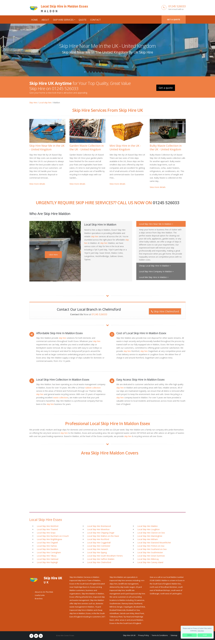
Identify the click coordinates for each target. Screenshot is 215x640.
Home (34, 19)
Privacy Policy (143, 635)
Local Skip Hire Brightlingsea (49, 539)
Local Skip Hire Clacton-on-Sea (151, 532)
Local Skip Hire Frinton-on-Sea (150, 546)
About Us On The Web (44, 592)
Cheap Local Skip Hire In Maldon (155, 265)
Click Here (53, 254)
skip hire (94, 236)
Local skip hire (45, 102)
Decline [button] (189, 635)
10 (112, 72)
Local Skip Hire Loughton (148, 529)
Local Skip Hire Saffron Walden (100, 559)
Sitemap (174, 635)
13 (121, 72)
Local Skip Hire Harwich (97, 549)
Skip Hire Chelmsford (165, 311)
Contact (95, 19)
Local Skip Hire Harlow (47, 546)
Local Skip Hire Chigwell (47, 542)
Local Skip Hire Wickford (47, 526)
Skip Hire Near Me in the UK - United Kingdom (107, 45)
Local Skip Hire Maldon (147, 526)
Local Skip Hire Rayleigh (47, 562)
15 (127, 72)
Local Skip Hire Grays (46, 532)
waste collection (60, 397)
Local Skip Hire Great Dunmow (151, 555)
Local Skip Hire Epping (97, 552)
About (45, 19)
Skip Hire (33, 102)
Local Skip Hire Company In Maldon (156, 271)
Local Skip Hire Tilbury (46, 555)
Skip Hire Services (63, 19)
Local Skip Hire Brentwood (99, 526)
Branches (39, 598)
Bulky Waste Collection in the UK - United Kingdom (166, 147)
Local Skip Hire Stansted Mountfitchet (154, 542)
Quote (82, 19)
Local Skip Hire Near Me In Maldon (156, 223)
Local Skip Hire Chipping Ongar (100, 532)
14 (124, 72)
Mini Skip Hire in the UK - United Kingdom (125, 147)
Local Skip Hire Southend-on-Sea (151, 549)
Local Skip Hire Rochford (98, 539)
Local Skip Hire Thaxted (47, 529)
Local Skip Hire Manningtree (149, 536)
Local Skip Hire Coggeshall (99, 542)
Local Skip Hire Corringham (49, 552)
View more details (37, 184)
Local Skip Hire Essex (45, 519)
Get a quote (173, 19)
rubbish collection (93, 387)
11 (115, 72)
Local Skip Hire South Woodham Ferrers (105, 555)
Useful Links (40, 595)
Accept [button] (205, 635)
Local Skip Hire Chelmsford (99, 562)
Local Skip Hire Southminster (150, 552)
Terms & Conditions (160, 635)
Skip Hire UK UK (129, 635)
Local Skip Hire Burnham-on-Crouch (53, 536)
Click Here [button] (201, 630)
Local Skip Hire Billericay (148, 559)
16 (130, 72)
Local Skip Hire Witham (147, 539)
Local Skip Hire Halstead (47, 559)
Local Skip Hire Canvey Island (150, 562)
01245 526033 (177, 6)
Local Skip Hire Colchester (98, 546)
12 (118, 72)
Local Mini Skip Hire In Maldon (154, 277)
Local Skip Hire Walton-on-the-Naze (103, 536)
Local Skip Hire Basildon (47, 549)
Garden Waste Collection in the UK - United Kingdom (87, 147)
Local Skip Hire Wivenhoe (98, 529)
